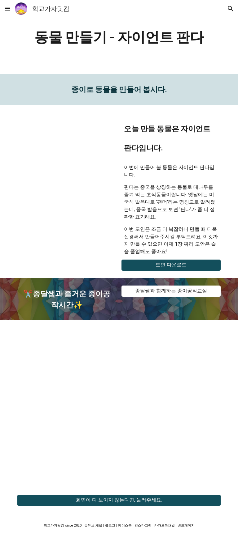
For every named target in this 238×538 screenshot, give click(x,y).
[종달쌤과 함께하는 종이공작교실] (171, 291)
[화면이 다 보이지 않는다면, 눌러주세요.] (119, 500)
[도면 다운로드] (171, 265)
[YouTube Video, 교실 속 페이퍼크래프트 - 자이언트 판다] (66, 145)
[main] (118, 37)
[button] (7, 8)
